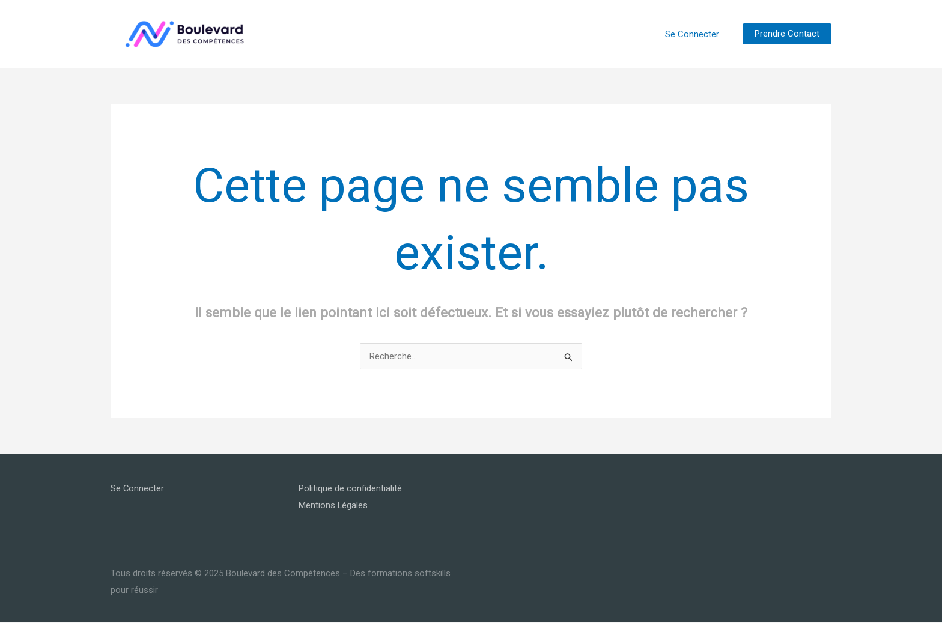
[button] (787, 33)
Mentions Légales (333, 505)
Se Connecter (694, 34)
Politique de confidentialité (350, 488)
